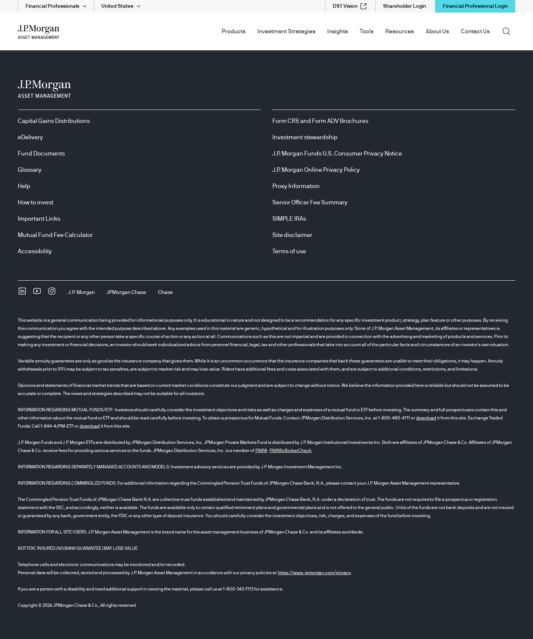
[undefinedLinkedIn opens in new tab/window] (22, 294)
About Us (437, 31)
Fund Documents (41, 154)
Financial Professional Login (475, 6)
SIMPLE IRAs (289, 219)
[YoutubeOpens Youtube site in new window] (37, 294)
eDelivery (30, 137)
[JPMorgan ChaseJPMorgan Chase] (126, 292)
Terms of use (289, 251)
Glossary (29, 170)
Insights (337, 31)
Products (233, 31)
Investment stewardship (305, 137)
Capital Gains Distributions (54, 121)
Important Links (39, 219)
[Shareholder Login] (404, 6)
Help (24, 186)
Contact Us (475, 31)
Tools (366, 31)
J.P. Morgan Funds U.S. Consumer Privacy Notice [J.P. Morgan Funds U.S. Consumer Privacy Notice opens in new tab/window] (337, 154)
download (426, 418)
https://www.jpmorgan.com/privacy (314, 573)
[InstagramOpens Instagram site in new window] (51, 294)
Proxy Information (296, 186)
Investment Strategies (286, 31)
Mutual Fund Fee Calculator (55, 235)
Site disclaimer (292, 235)
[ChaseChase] (165, 292)
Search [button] (508, 30)
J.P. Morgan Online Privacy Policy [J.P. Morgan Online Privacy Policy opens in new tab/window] (316, 170)
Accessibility (35, 251)
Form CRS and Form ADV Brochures (320, 121)
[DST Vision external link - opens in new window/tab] (349, 6)
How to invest (35, 202)
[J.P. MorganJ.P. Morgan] (81, 292)
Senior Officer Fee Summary (310, 202)
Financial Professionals (52, 6)
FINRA (261, 450)
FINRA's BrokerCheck (290, 450)
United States (117, 6)
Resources (399, 31)
